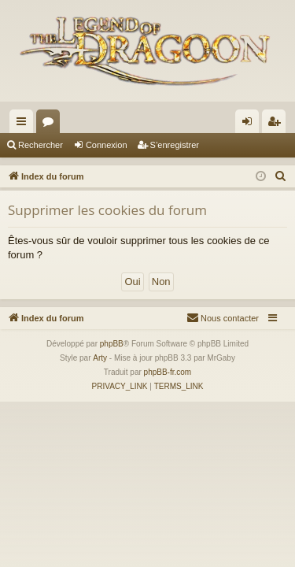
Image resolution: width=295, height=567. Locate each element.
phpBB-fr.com (168, 372)
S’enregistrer (174, 145)
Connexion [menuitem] (250, 124)
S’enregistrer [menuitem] (277, 124)
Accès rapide (24, 124)
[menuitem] (281, 176)
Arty (100, 358)
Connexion (106, 145)
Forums (51, 124)
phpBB (112, 343)
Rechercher (40, 145)
